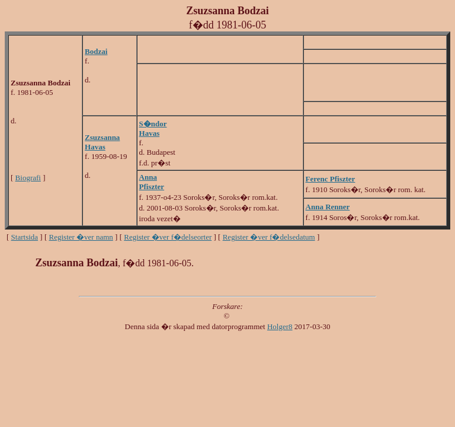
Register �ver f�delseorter (168, 236)
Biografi (28, 177)
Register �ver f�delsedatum (269, 236)
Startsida (25, 236)
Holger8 (280, 326)
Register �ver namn (81, 236)
